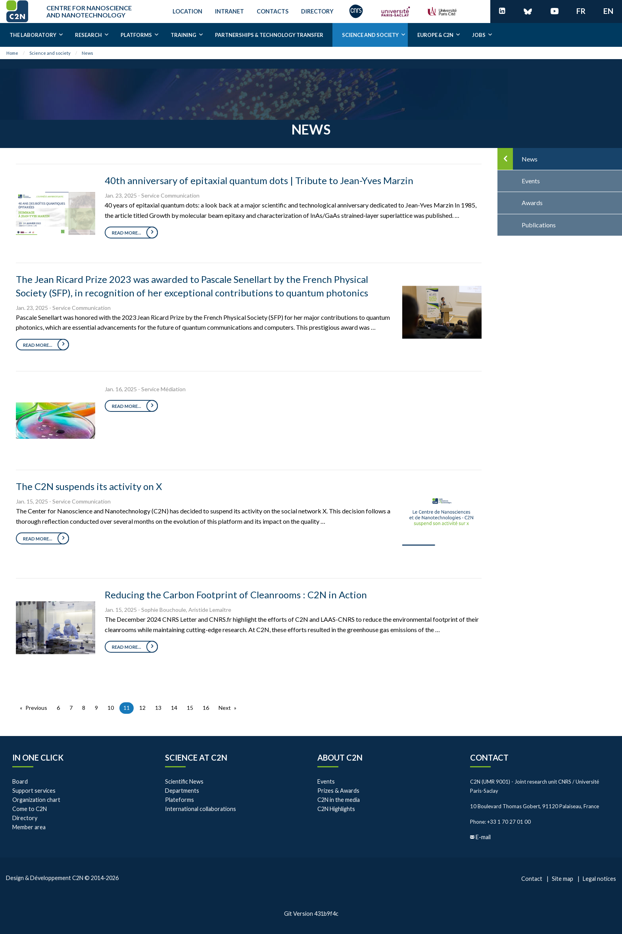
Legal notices (599, 878)
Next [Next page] (225, 707)
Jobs (479, 35)
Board (20, 781)
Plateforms (179, 799)
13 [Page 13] (158, 707)
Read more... (126, 232)
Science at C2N (196, 757)
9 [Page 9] (96, 707)
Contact (489, 757)
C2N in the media (338, 799)
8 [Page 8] (83, 707)
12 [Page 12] (142, 707)
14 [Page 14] (174, 707)
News (87, 53)
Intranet (229, 11)
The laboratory (33, 35)
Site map (562, 878)
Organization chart (36, 799)
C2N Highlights (336, 808)
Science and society (370, 35)
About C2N (340, 757)
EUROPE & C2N (435, 35)
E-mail (483, 837)
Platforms (136, 35)
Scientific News (184, 781)
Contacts (272, 11)
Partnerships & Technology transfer (269, 35)
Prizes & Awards (338, 790)
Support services (34, 790)
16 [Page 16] (206, 707)
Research (88, 35)
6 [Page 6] (58, 707)
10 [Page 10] (111, 707)
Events (326, 781)
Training (183, 35)
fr (581, 10)
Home (12, 53)
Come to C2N (29, 808)
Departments (182, 790)
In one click (37, 757)
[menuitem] (32, 35)
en (608, 10)
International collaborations (200, 808)
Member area (29, 827)
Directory (317, 11)
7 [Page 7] (71, 707)
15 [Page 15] (190, 707)
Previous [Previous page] (36, 707)
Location (187, 11)
